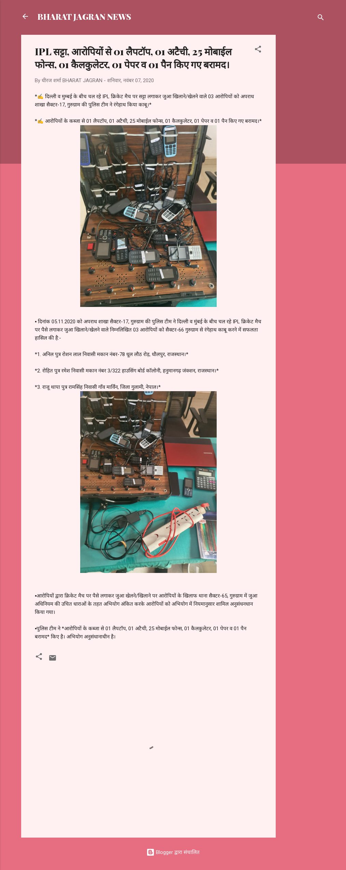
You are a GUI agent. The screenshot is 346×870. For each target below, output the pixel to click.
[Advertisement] (303, 137)
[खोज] (321, 18)
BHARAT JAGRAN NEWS (84, 16)
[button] (258, 50)
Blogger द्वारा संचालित (173, 852)
